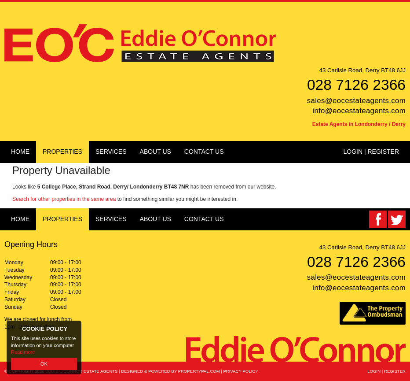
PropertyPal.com (199, 371)
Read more (23, 352)
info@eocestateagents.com (359, 111)
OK (44, 363)
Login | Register (371, 151)
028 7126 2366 (356, 85)
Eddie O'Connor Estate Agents (81, 371)
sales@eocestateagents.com (356, 100)
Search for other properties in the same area (64, 199)
